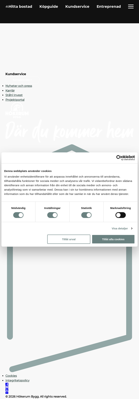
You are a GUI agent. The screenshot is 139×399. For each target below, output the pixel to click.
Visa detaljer (120, 228)
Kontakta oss (22, 79)
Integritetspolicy (17, 380)
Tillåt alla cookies (113, 239)
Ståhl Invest (14, 95)
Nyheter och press (18, 86)
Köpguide (48, 6)
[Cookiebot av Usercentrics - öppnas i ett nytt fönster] (119, 157)
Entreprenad (109, 6)
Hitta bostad (20, 6)
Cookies (11, 376)
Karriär (10, 90)
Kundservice (77, 6)
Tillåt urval (69, 239)
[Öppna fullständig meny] (131, 6)
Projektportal (14, 100)
